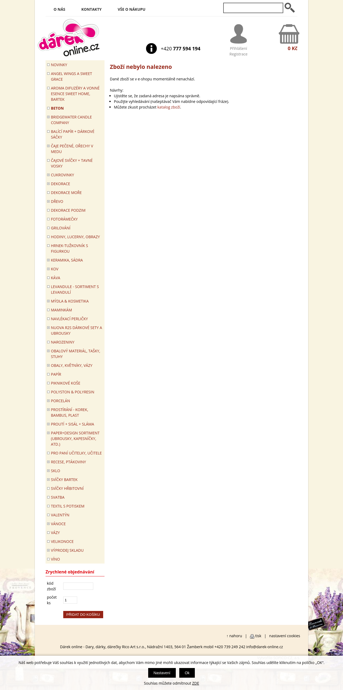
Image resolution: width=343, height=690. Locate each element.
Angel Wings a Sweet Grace (71, 76)
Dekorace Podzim (68, 210)
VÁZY (55, 532)
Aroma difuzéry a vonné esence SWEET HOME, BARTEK (75, 93)
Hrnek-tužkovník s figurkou (69, 248)
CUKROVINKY (62, 174)
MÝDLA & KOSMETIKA (70, 301)
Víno (55, 559)
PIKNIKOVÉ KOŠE (65, 383)
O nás (59, 9)
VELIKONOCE (62, 541)
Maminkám (61, 309)
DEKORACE (60, 183)
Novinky (59, 64)
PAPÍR (56, 374)
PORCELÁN (60, 400)
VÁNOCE (58, 523)
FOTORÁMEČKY (64, 219)
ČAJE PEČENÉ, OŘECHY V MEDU (72, 148)
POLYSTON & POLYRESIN (72, 391)
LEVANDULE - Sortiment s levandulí (75, 289)
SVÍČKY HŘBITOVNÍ (67, 488)
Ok (187, 673)
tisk (258, 635)
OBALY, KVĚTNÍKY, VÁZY (71, 365)
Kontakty (91, 9)
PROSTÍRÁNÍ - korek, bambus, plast (69, 412)
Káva (55, 277)
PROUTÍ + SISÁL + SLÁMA (72, 424)
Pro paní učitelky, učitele (76, 453)
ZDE (195, 683)
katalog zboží (168, 107)
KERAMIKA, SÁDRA (67, 260)
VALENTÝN (60, 514)
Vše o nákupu (131, 9)
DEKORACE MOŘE (66, 192)
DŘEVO (57, 201)
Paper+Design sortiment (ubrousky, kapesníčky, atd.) (75, 438)
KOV (54, 268)
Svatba (57, 497)
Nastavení (162, 673)
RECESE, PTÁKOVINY (68, 461)
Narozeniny (62, 342)
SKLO (55, 470)
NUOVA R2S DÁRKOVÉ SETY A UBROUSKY (76, 330)
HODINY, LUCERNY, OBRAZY (75, 236)
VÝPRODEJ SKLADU (67, 550)
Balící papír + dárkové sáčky (72, 134)
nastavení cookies (284, 635)
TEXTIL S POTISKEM (67, 506)
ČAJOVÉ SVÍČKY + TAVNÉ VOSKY (72, 163)
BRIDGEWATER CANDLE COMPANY (71, 119)
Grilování (60, 227)
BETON (57, 108)
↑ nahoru (234, 635)
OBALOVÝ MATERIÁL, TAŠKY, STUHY (75, 353)
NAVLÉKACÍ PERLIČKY (69, 318)
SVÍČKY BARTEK (64, 479)
